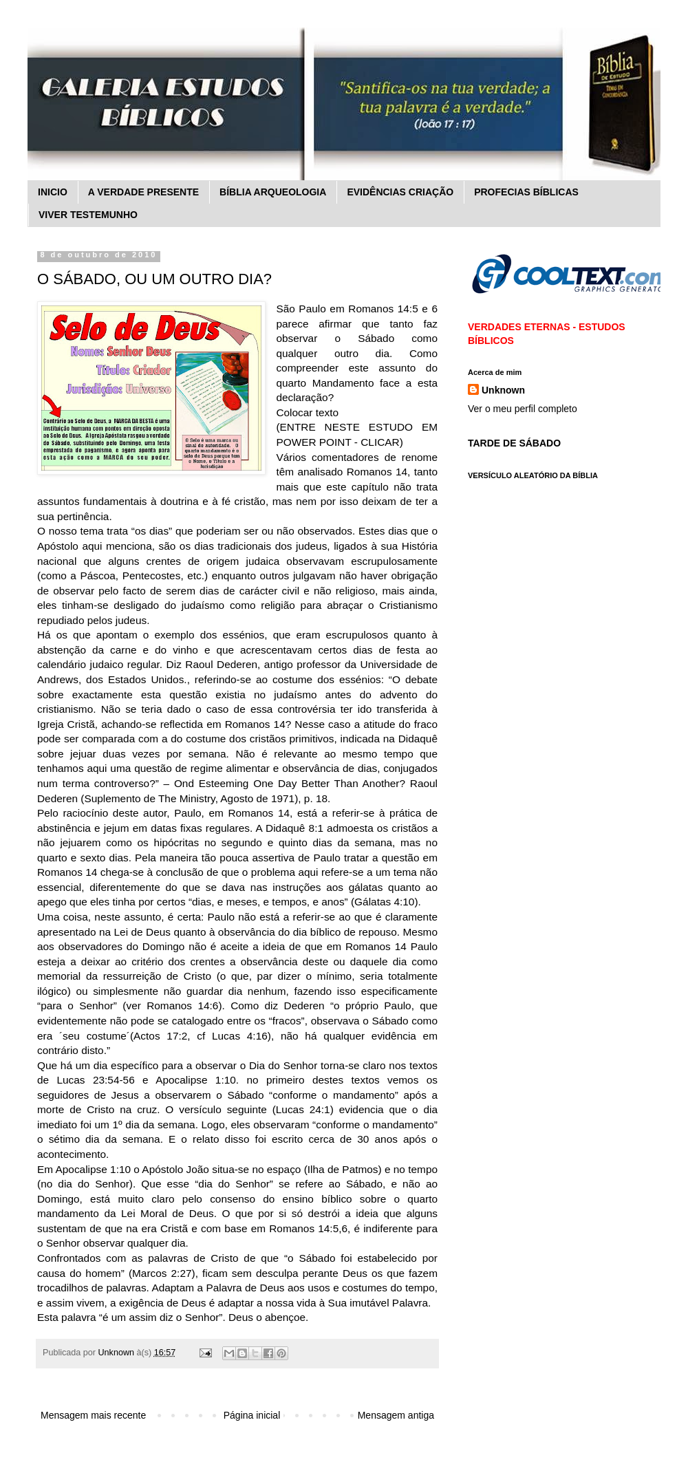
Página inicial (252, 1415)
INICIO (52, 191)
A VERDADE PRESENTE (143, 191)
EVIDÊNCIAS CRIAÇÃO (400, 191)
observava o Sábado (360, 1020)
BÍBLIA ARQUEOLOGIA (272, 191)
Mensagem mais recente (93, 1415)
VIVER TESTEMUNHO (88, 214)
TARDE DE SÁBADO (514, 443)
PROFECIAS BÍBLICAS (526, 191)
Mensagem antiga (396, 1415)
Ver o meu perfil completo (522, 408)
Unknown (503, 390)
